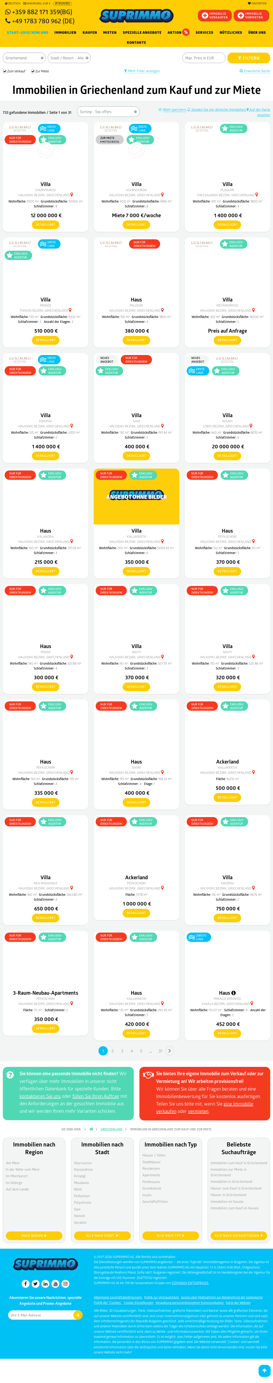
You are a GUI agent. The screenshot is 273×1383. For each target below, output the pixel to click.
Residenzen (151, 1168)
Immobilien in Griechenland (231, 1181)
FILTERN (249, 58)
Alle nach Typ (171, 1236)
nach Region (34, 1236)
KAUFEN (90, 32)
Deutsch (12, 3)
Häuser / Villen (153, 1155)
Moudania (81, 1182)
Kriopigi (80, 1175)
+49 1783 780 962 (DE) (43, 20)
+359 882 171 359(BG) (42, 11)
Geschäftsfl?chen (155, 1201)
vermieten (198, 1111)
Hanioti (79, 1215)
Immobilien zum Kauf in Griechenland (239, 1162)
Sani (77, 1209)
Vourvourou (83, 1162)
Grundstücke (151, 1188)
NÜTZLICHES (231, 32)
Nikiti (78, 1189)
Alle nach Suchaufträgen (239, 1236)
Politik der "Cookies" (108, 1302)
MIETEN (110, 32)
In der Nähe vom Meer (23, 1169)
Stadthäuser (151, 1162)
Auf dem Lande (17, 1189)
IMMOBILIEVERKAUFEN (215, 15)
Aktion (179, 32)
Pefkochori (82, 1196)
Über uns (257, 32)
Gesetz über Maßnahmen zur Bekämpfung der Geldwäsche (222, 1297)
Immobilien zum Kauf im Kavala (235, 1208)
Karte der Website (238, 1302)
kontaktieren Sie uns (40, 1096)
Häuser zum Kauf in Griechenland (236, 1188)
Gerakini (80, 1222)
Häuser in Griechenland (228, 1194)
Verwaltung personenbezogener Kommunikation (189, 1302)
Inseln (147, 1195)
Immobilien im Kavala (227, 1201)
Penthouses (151, 1181)
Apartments (151, 1175)
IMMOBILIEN (65, 32)
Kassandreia (83, 1169)
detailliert (43, 225)
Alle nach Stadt (102, 1236)
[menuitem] (136, 42)
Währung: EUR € (37, 3)
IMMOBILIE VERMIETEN (250, 15)
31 (160, 1051)
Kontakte (136, 42)
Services (204, 32)
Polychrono (82, 1202)
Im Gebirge (14, 1182)
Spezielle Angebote (142, 32)
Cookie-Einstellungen (139, 1302)
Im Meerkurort (17, 1175)
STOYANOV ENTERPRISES (190, 1283)
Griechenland (111, 1129)
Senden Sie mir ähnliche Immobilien (217, 109)
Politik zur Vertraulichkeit (161, 1297)
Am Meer (13, 1162)
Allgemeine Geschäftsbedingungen (118, 1297)
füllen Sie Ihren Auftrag (95, 1096)
